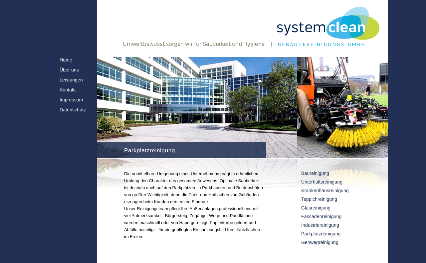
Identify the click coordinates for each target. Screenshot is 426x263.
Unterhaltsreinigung (321, 182)
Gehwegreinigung (319, 242)
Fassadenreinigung (321, 216)
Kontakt (68, 89)
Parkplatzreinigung (320, 233)
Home (66, 60)
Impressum (71, 99)
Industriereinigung (320, 225)
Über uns (69, 69)
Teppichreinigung (319, 199)
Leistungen (71, 79)
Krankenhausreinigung (325, 190)
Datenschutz (73, 109)
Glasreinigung (315, 207)
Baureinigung (315, 173)
